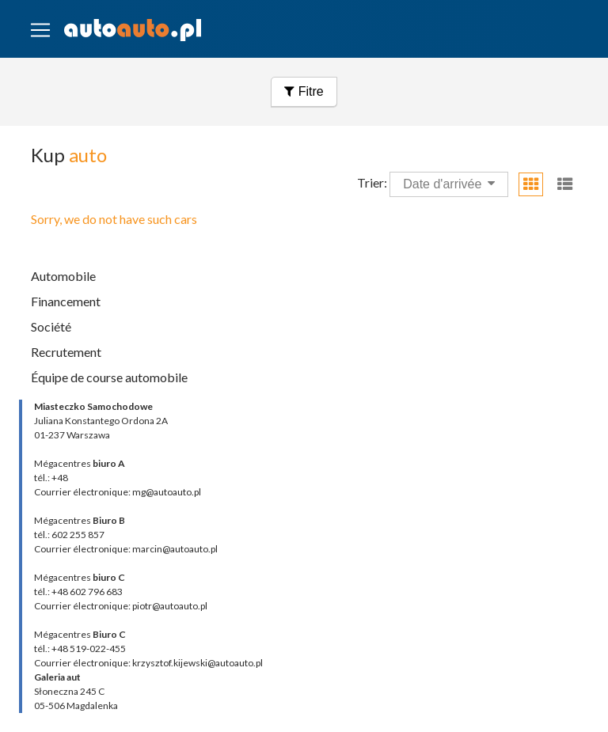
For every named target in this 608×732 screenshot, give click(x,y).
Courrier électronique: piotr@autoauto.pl (120, 606)
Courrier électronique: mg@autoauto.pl (117, 492)
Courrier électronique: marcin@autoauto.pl (126, 549)
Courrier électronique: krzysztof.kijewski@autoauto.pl (148, 663)
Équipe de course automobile (109, 377)
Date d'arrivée (449, 183)
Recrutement (66, 351)
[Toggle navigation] (40, 30)
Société (51, 326)
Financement (66, 301)
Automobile (63, 275)
